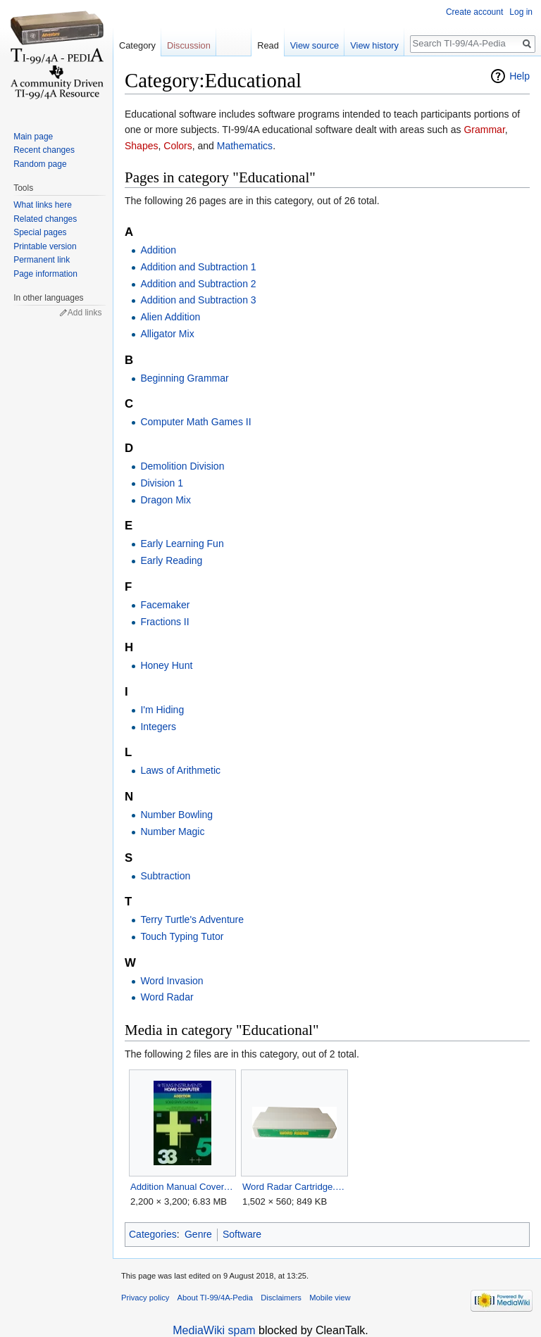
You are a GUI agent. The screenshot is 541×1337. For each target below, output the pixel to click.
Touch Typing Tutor (181, 936)
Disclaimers (281, 1297)
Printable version (44, 246)
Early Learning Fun (181, 543)
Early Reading (171, 560)
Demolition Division (182, 466)
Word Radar (166, 997)
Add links (85, 313)
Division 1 (161, 483)
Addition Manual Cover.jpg (182, 1186)
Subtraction (165, 875)
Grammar (484, 129)
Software (242, 1234)
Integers (158, 726)
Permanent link (41, 260)
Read (268, 45)
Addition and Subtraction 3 (198, 300)
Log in (521, 12)
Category (137, 45)
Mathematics (245, 145)
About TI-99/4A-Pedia (215, 1297)
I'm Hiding (162, 709)
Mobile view (329, 1297)
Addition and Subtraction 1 (198, 266)
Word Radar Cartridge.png (294, 1186)
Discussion (189, 45)
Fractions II (164, 621)
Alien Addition (170, 316)
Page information (45, 274)
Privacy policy (145, 1297)
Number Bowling (176, 814)
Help (519, 76)
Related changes (45, 219)
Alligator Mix (167, 333)
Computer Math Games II (195, 421)
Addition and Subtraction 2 (198, 283)
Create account (474, 12)
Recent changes (44, 150)
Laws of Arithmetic (180, 770)
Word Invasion (171, 980)
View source (314, 45)
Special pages (39, 232)
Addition (158, 250)
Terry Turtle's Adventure (192, 919)
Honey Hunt (166, 665)
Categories (153, 1234)
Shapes (141, 145)
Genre (198, 1234)
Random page (39, 164)
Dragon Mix (165, 500)
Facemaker (164, 604)
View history (374, 45)
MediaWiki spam (214, 1330)
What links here (42, 205)
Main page (33, 137)
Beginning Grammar (184, 378)
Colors (177, 145)
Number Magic (172, 831)
